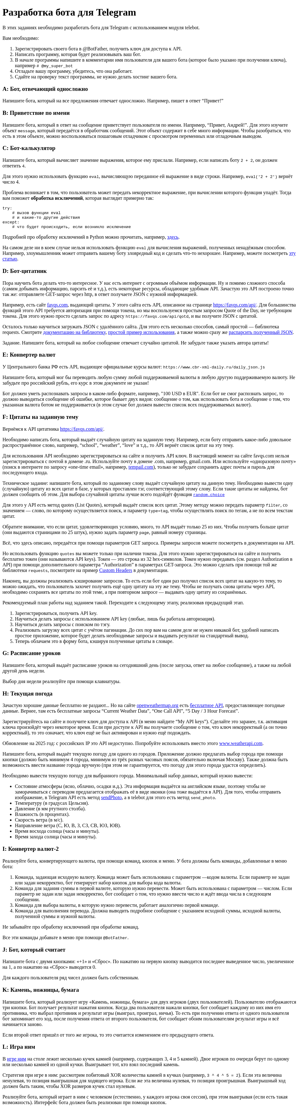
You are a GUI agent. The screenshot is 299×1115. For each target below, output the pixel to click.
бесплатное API (206, 710)
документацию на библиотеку (74, 337)
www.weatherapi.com (240, 748)
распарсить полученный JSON (261, 337)
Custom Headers (115, 575)
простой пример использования (141, 337)
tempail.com (141, 471)
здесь (172, 241)
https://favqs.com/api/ (234, 309)
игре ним (16, 1063)
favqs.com (57, 309)
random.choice (208, 499)
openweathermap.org (157, 710)
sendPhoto (111, 802)
